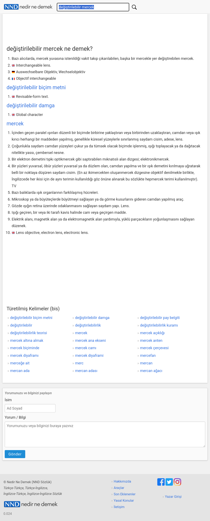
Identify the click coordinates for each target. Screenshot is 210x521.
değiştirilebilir (21, 325)
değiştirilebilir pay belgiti (160, 317)
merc (79, 363)
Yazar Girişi (173, 497)
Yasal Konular (124, 501)
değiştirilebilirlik (88, 325)
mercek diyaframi (89, 355)
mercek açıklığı (152, 333)
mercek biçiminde (24, 348)
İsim (8, 400)
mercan (146, 363)
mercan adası (86, 371)
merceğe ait (19, 363)
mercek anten (151, 340)
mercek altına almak (26, 340)
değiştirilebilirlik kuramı (159, 325)
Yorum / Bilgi (15, 417)
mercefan (148, 355)
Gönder (15, 454)
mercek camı (85, 348)
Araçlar (119, 488)
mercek (15, 124)
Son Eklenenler (125, 494)
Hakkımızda (122, 481)
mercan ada (20, 371)
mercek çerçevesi (154, 348)
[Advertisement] (105, 28)
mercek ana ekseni (90, 340)
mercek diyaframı (24, 355)
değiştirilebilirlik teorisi (28, 333)
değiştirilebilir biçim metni (36, 87)
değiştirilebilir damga (31, 106)
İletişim (119, 507)
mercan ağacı (151, 371)
